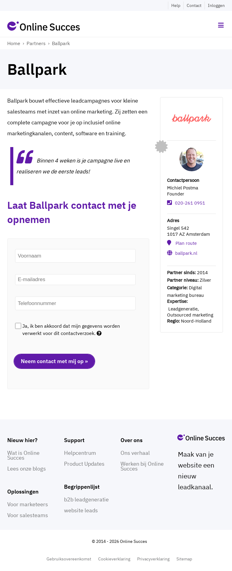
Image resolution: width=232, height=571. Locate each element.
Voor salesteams (27, 515)
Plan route (186, 243)
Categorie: (177, 287)
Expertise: (177, 301)
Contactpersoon (183, 180)
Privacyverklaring (153, 559)
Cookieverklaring (114, 559)
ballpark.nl (186, 253)
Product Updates (84, 463)
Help (175, 5)
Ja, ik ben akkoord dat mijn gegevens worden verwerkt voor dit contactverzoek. (71, 329)
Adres (173, 220)
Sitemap (184, 559)
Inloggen (216, 5)
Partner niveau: (182, 280)
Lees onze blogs (26, 468)
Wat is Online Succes (23, 455)
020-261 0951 (190, 203)
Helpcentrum (80, 452)
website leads (81, 510)
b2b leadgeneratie (86, 499)
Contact (194, 5)
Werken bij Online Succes (142, 466)
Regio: (173, 321)
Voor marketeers (27, 504)
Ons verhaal (135, 452)
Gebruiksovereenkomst (69, 559)
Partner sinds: (181, 272)
